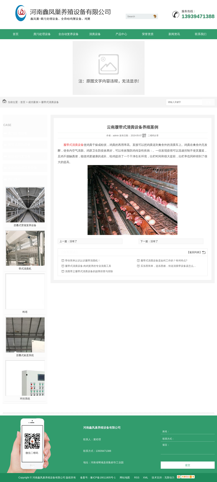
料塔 (25, 311)
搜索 (208, 102)
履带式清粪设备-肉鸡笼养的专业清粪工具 (88, 265)
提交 (187, 465)
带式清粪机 (25, 268)
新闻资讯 (174, 34)
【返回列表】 (194, 252)
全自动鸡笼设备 (19, 156)
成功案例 (33, 102)
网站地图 (125, 477)
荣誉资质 (148, 34)
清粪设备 (95, 34)
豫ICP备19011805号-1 (102, 477)
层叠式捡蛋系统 (25, 355)
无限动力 (169, 477)
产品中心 (121, 34)
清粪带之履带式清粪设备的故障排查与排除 (89, 271)
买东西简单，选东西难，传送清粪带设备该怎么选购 (169, 265)
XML (145, 477)
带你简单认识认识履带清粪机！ (82, 260)
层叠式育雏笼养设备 (25, 225)
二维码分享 (153, 135)
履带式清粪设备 (50, 102)
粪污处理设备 (42, 34)
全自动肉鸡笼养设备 (22, 168)
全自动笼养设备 (68, 34)
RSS (136, 477)
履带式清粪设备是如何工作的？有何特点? (164, 260)
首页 (16, 34)
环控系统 (25, 398)
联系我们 (200, 34)
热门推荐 (14, 179)
